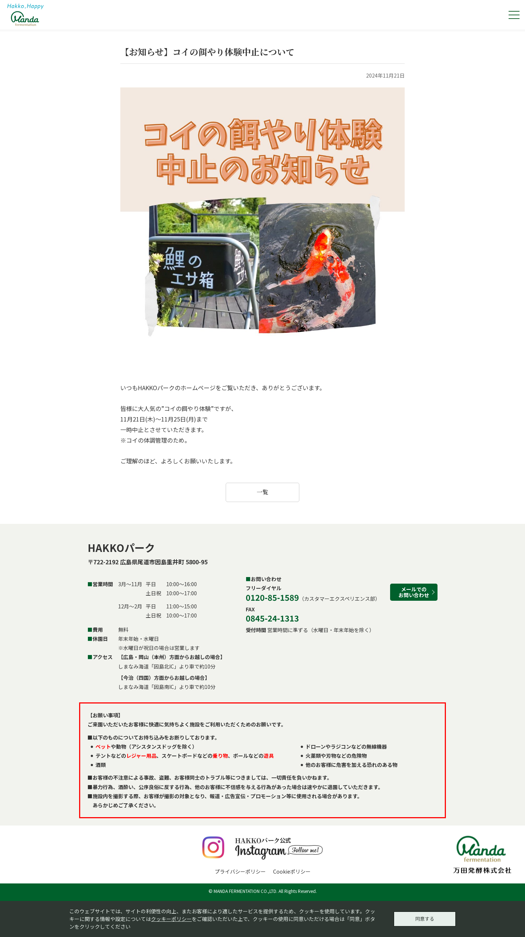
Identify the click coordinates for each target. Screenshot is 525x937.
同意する (425, 917)
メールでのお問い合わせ (413, 591)
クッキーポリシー (171, 917)
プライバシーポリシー (240, 871)
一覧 (262, 492)
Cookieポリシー (292, 871)
